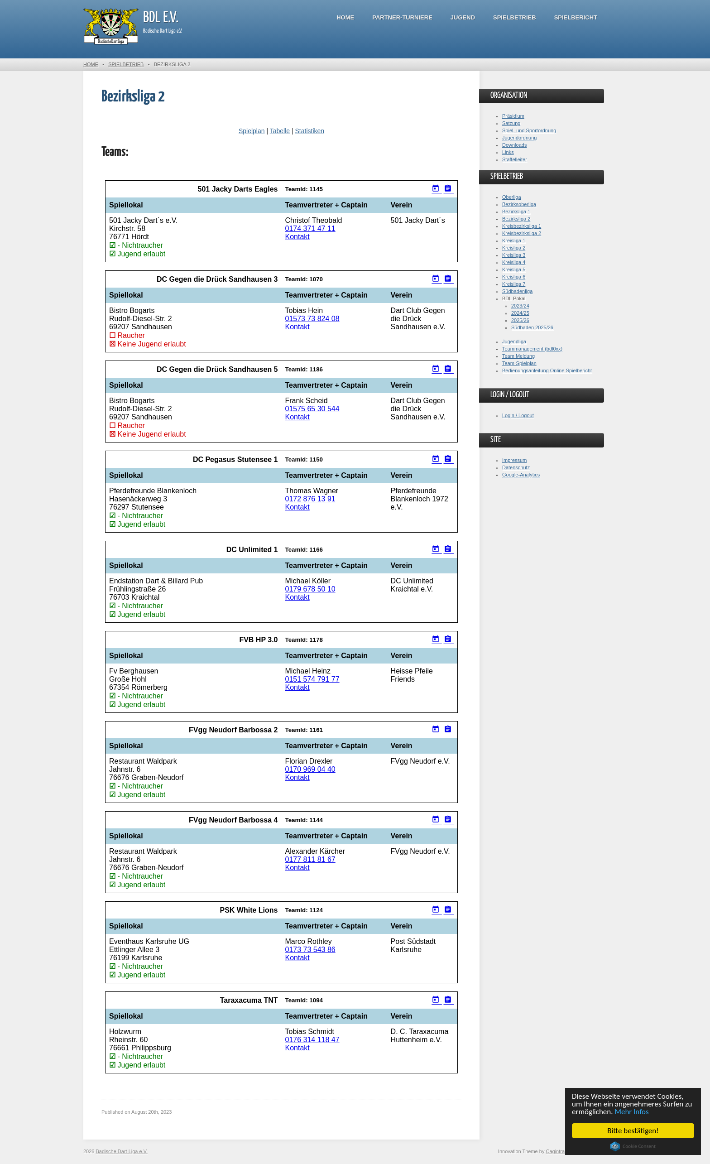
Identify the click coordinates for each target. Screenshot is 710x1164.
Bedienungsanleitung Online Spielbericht (547, 370)
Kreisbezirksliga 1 (521, 226)
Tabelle (280, 131)
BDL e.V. (160, 17)
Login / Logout (518, 415)
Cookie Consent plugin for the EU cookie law (633, 1146)
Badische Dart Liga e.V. (122, 1151)
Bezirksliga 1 (516, 211)
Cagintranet (558, 1151)
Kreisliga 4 (513, 262)
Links (508, 152)
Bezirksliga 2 (516, 218)
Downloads (514, 145)
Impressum (514, 460)
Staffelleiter (514, 159)
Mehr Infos (632, 1111)
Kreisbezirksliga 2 (521, 233)
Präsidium (513, 116)
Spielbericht (575, 17)
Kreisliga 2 (513, 247)
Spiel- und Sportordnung (529, 130)
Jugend (463, 17)
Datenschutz (516, 467)
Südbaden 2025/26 (532, 327)
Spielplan (252, 131)
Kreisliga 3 (513, 255)
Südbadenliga (517, 291)
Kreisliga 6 (513, 276)
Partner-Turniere (402, 17)
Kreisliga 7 (513, 284)
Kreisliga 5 (513, 269)
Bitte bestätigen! (633, 1130)
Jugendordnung (519, 137)
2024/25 (520, 313)
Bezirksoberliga (519, 204)
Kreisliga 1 (513, 240)
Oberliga (511, 197)
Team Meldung (518, 356)
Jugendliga (514, 341)
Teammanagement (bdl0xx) (532, 348)
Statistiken (309, 131)
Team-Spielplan (519, 363)
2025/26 (520, 320)
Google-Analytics (521, 474)
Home (345, 17)
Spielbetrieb (514, 17)
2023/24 (520, 305)
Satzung (511, 123)
